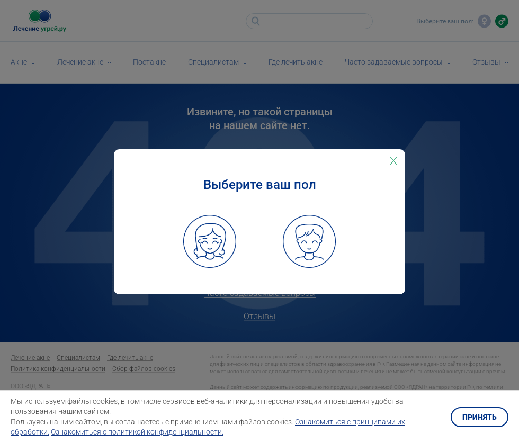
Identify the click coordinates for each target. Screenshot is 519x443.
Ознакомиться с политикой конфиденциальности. (137, 432)
